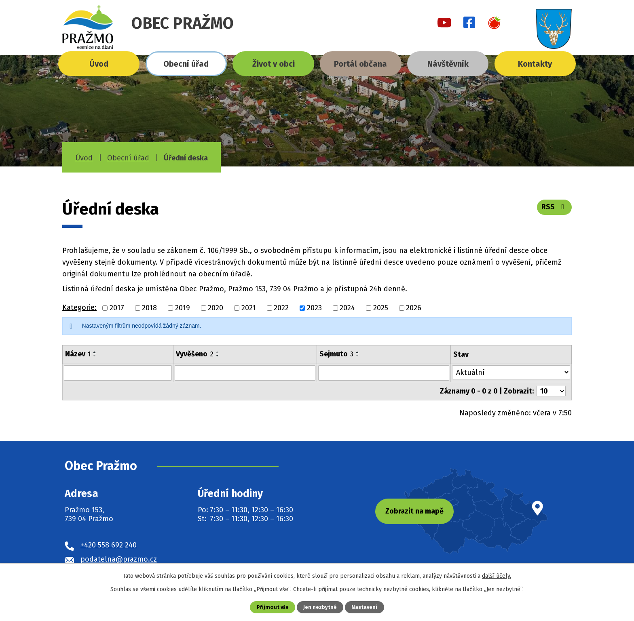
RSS (554, 206)
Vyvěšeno (194, 353)
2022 (281, 307)
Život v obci (273, 64)
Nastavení (364, 607)
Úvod (98, 64)
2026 (413, 307)
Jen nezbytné (320, 607)
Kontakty (535, 64)
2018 (149, 307)
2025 (380, 307)
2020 (215, 307)
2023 (314, 307)
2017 (117, 307)
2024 (347, 307)
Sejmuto (336, 353)
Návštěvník (448, 64)
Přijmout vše (273, 607)
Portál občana (360, 64)
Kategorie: (79, 307)
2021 (248, 307)
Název (78, 353)
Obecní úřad (186, 64)
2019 (182, 307)
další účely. (496, 576)
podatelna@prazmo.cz (118, 558)
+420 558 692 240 (108, 544)
